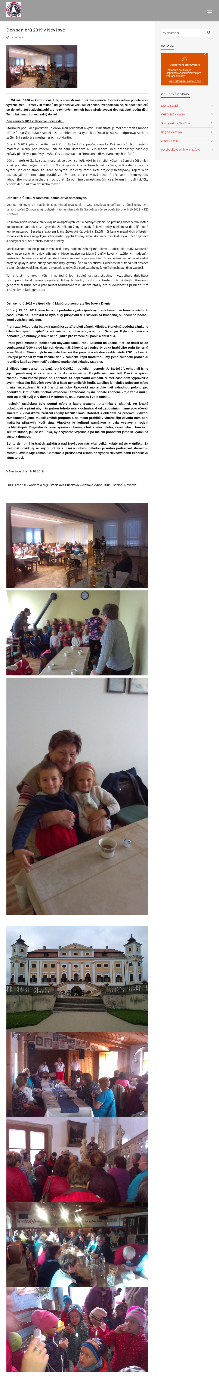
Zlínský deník (169, 141)
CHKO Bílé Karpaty (173, 114)
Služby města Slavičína (175, 123)
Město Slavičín (170, 106)
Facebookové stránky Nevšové (180, 149)
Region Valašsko (171, 132)
